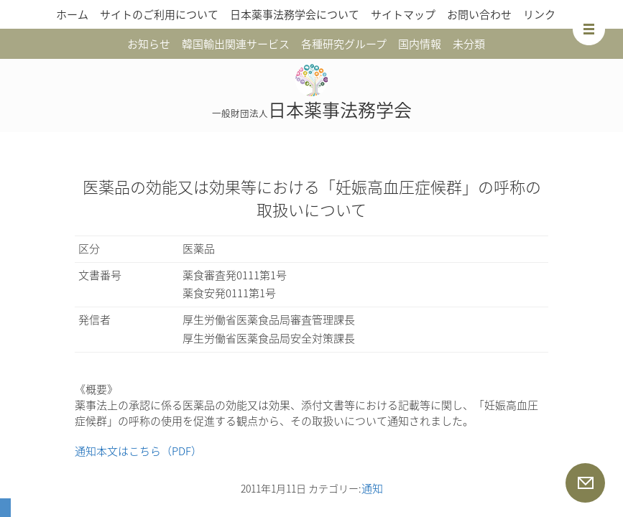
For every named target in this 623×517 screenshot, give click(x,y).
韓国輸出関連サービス (236, 44)
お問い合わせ (479, 14)
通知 (372, 488)
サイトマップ (403, 14)
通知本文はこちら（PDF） (138, 451)
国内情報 (419, 44)
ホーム (72, 14)
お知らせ (148, 44)
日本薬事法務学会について (294, 14)
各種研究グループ (344, 44)
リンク (539, 14)
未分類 (469, 44)
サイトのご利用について (159, 14)
